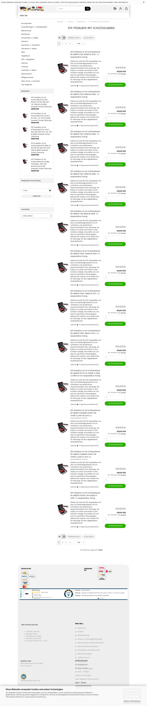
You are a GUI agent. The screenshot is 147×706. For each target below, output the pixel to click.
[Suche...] (88, 9)
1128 (78, 44)
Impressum (82, 628)
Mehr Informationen (121, 2)
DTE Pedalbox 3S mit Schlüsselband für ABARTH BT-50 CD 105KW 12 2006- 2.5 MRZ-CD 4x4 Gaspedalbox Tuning (85, 373)
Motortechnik (26, 74)
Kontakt (80, 632)
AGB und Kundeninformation (88, 646)
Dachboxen (25, 34)
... (73, 44)
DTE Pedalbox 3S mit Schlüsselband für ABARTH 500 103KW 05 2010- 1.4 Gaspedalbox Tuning (85, 54)
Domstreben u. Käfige (29, 38)
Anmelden (36, 196)
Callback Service (84, 658)
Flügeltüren (25, 56)
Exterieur (24, 41)
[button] (120, 9)
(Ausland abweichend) (91, 86)
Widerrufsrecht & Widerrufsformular (91, 643)
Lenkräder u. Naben (29, 70)
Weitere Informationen (132, 701)
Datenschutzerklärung (38, 697)
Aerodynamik (26, 23)
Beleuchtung (26, 31)
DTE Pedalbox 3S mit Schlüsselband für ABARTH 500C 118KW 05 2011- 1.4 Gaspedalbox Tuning (85, 293)
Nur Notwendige (132, 696)
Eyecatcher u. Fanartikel (30, 45)
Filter (23, 52)
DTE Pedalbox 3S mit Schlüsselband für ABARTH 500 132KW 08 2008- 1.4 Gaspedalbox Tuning (85, 134)
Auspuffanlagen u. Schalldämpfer (34, 27)
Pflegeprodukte (27, 77)
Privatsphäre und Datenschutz (89, 650)
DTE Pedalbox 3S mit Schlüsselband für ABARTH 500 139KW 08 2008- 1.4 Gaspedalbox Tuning (85, 174)
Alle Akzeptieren (132, 691)
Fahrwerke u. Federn (29, 49)
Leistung (24, 67)
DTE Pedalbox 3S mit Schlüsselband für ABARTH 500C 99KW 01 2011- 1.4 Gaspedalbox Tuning (85, 333)
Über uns (24, 16)
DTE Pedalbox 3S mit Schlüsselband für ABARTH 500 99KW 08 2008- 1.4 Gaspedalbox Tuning (85, 214)
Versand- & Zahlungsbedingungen (90, 639)
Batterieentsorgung (85, 654)
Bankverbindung (83, 635)
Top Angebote (26, 85)
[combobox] (74, 38)
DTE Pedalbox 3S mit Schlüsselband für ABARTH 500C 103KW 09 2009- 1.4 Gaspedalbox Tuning (85, 253)
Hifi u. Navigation (28, 59)
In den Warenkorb (115, 85)
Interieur (24, 63)
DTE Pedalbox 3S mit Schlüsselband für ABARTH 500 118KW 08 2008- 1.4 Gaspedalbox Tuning (85, 94)
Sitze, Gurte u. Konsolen (30, 81)
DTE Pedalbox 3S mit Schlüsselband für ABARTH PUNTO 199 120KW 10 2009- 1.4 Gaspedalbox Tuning (85, 495)
